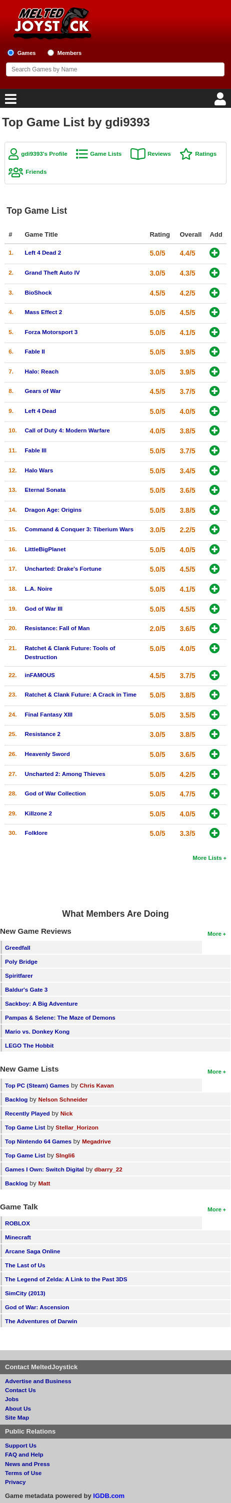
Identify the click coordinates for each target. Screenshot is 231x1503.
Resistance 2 (42, 734)
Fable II (34, 351)
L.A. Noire (38, 588)
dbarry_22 (108, 1169)
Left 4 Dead (40, 410)
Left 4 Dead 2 (42, 252)
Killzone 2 (38, 813)
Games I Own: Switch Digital (44, 1169)
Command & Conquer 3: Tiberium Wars (79, 529)
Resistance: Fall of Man (57, 628)
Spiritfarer (19, 975)
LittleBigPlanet (45, 549)
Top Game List (25, 1127)
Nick (66, 1113)
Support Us (20, 1445)
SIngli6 (65, 1155)
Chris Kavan (97, 1085)
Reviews (159, 153)
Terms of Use (23, 1473)
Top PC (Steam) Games (37, 1085)
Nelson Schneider (63, 1099)
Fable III (35, 450)
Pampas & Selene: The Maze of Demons (60, 1017)
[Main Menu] (9, 101)
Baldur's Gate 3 (26, 989)
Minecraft (18, 1237)
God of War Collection (55, 793)
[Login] (221, 101)
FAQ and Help (24, 1454)
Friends (36, 171)
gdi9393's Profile (44, 153)
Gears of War (42, 390)
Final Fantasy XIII (48, 714)
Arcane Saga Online (32, 1251)
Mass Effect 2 (43, 312)
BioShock (38, 292)
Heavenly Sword (47, 754)
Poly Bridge (21, 961)
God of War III (43, 608)
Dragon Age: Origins (53, 509)
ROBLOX (17, 1223)
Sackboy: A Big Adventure (41, 1003)
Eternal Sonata (45, 489)
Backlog (16, 1099)
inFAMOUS (39, 675)
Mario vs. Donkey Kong (37, 1031)
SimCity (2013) (25, 1293)
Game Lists (106, 153)
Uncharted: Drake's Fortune (62, 568)
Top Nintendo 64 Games (38, 1141)
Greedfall (17, 947)
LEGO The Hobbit (29, 1045)
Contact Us (20, 1390)
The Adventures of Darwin (41, 1321)
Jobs (11, 1399)
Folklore (35, 832)
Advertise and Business (38, 1381)
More (215, 933)
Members (70, 53)
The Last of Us (25, 1265)
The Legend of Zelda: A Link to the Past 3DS (66, 1279)
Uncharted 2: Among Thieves (64, 773)
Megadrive (96, 1141)
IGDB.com (108, 1496)
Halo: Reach (41, 371)
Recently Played (27, 1113)
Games (27, 53)
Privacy (15, 1482)
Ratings (205, 153)
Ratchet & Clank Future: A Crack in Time (80, 694)
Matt (44, 1183)
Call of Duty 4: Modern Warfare (67, 430)
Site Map (17, 1417)
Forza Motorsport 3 (51, 332)
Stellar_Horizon (77, 1127)
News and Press (27, 1464)
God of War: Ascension (37, 1307)
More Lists (207, 857)
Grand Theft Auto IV (52, 272)
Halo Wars (38, 470)
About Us (18, 1408)
